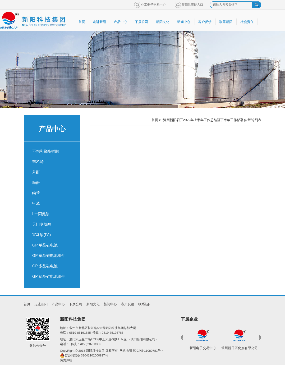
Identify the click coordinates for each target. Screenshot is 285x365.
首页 (155, 120)
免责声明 (66, 360)
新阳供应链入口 (192, 4)
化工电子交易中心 (153, 4)
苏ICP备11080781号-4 (148, 350)
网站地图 (126, 350)
